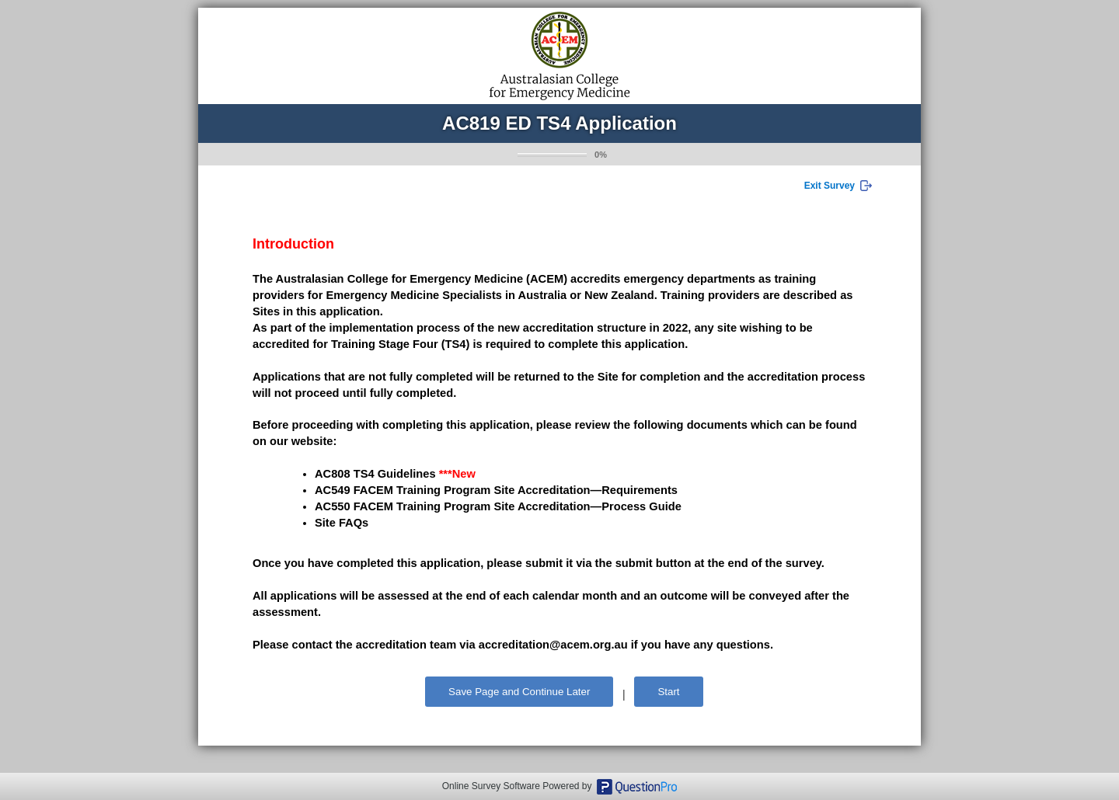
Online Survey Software (491, 786)
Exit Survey (829, 185)
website (312, 441)
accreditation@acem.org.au (553, 644)
